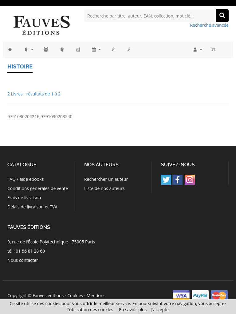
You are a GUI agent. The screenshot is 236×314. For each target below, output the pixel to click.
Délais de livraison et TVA (32, 207)
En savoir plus (133, 309)
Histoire (20, 66)
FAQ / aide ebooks (25, 179)
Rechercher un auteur (106, 179)
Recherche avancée (209, 25)
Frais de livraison (24, 197)
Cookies (75, 295)
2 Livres (15, 94)
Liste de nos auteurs (104, 188)
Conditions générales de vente (37, 188)
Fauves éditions (48, 295)
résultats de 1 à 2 (43, 94)
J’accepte (160, 309)
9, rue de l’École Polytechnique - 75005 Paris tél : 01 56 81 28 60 (51, 246)
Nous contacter (22, 260)
